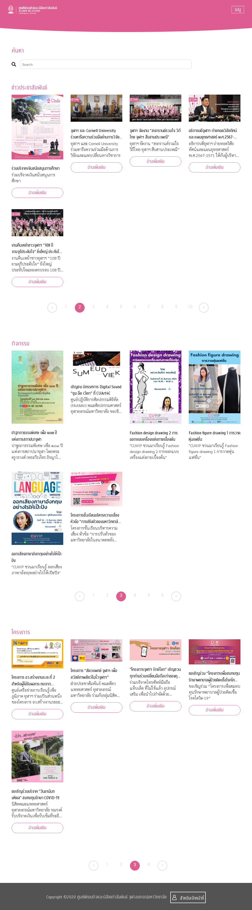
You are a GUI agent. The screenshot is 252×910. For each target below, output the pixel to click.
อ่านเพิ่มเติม (37, 193)
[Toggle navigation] (238, 9)
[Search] (106, 64)
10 (190, 306)
